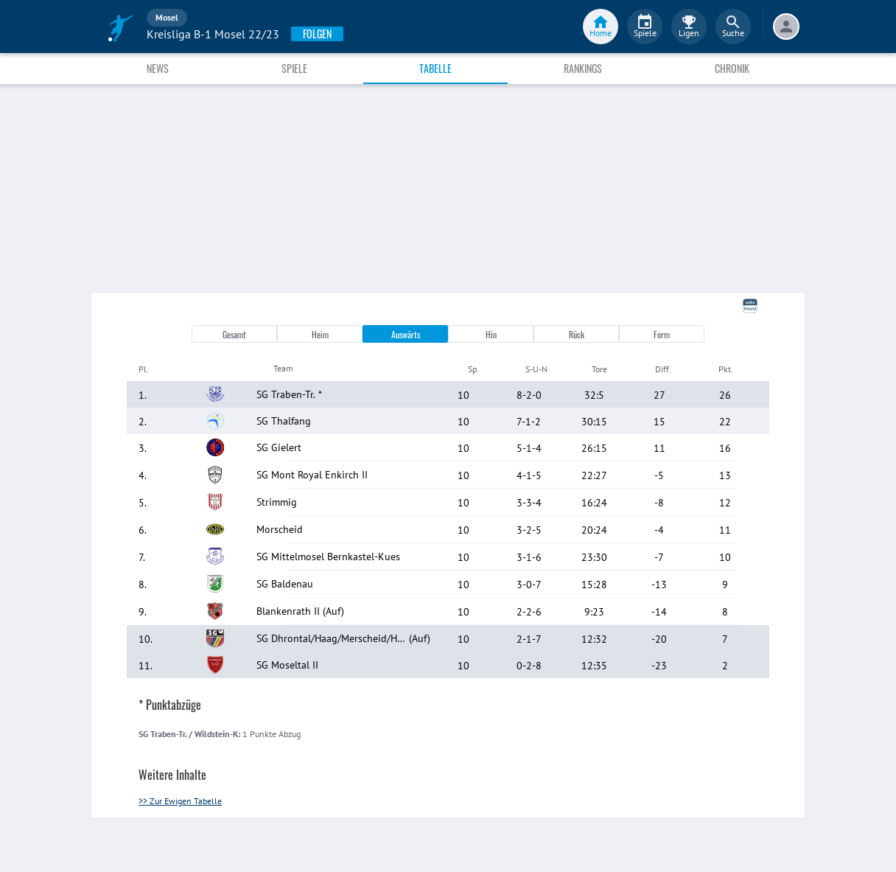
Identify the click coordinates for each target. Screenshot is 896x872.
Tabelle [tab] (435, 68)
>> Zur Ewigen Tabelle (180, 800)
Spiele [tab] (294, 68)
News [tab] (158, 68)
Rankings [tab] (583, 68)
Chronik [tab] (732, 68)
